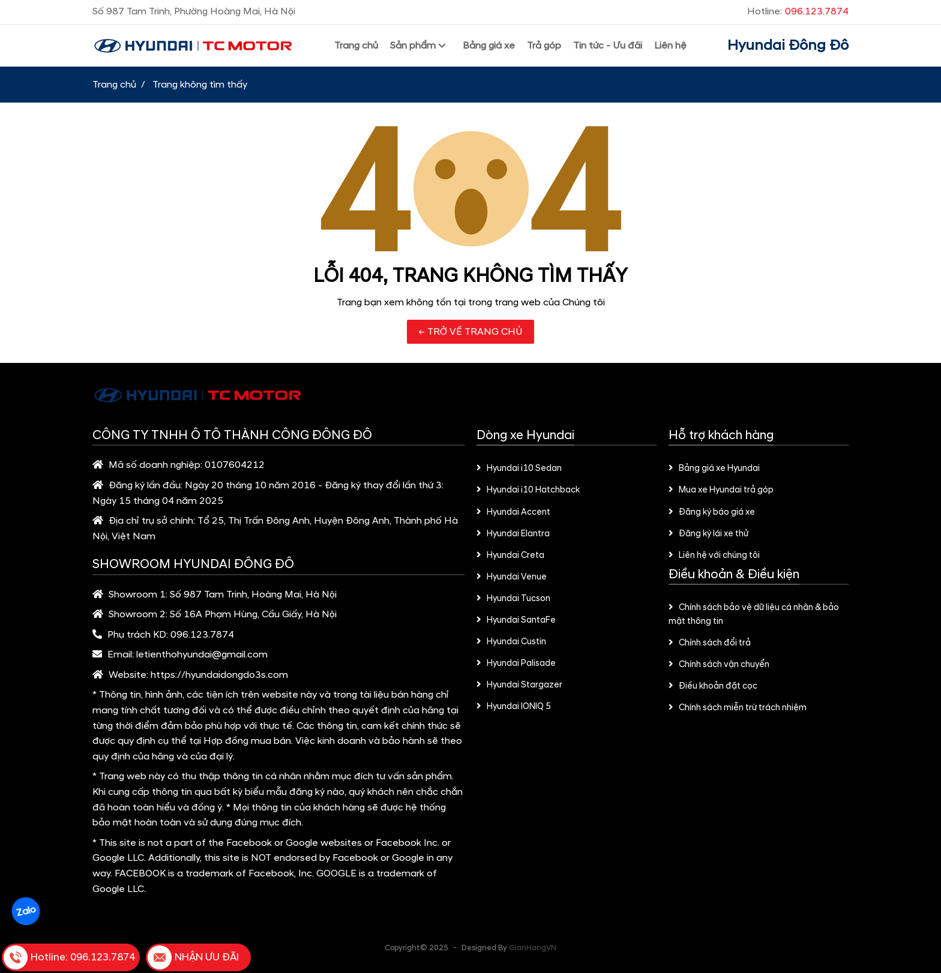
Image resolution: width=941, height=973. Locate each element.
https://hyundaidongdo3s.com (219, 675)
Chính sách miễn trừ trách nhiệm (738, 707)
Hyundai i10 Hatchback (528, 490)
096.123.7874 (202, 635)
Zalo (25, 911)
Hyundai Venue (512, 577)
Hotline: (798, 11)
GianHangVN (532, 948)
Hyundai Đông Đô (788, 46)
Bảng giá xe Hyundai (714, 468)
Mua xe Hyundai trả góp (721, 490)
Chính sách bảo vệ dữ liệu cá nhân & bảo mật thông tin (754, 614)
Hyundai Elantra (513, 533)
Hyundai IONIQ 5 (514, 706)
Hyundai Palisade (516, 663)
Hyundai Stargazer (519, 685)
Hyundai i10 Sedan (519, 468)
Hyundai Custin (511, 641)
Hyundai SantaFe (516, 620)
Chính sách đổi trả (710, 643)
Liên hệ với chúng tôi (714, 555)
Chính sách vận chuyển (719, 664)
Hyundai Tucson (513, 598)
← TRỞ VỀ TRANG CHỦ (470, 332)
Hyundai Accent (513, 512)
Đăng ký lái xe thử (708, 533)
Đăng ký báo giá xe (712, 512)
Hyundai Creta (510, 555)
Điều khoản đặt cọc (713, 686)
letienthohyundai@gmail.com (202, 654)
